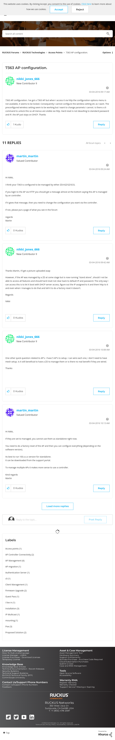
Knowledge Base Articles (14, 667)
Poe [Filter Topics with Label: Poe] (7, 626)
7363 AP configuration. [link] (77, 52)
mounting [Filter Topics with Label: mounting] (10, 620)
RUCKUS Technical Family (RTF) (17, 675)
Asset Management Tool (71, 653)
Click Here (86, 4)
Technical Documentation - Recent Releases (23, 669)
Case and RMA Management (73, 666)
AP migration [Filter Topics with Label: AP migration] (11, 566)
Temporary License (11, 659)
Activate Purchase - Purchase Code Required (81, 659)
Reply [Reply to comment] (101, 230)
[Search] (57, 33)
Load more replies (57, 506)
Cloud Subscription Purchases (74, 662)
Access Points (55, 52)
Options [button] (107, 52)
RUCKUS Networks (59, 703)
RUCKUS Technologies (33, 52)
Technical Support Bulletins (15, 673)
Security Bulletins (10, 671)
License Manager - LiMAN (14, 655)
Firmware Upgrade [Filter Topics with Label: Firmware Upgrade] (14, 590)
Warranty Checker (68, 685)
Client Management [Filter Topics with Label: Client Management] (15, 584)
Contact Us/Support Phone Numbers (20, 685)
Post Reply (95, 519)
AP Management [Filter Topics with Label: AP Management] (13, 560)
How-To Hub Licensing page (15, 653)
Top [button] (8, 732)
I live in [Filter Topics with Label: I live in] (8, 602)
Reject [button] (80, 9)
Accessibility (65, 675)
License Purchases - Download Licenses (21, 657)
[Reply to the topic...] (50, 520)
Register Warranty (68, 682)
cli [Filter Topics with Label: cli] (6, 578)
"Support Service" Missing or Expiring (77, 687)
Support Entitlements (70, 657)
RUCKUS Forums (10, 52)
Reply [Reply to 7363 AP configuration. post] (101, 124)
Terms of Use (40, 724)
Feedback (7, 687)
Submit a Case (66, 664)
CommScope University (13, 677)
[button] (59, 9)
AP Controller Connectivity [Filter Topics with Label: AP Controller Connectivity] (18, 554)
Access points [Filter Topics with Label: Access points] (12, 548)
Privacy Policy (51, 724)
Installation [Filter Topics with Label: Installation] (10, 608)
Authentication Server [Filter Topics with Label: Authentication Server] (16, 572)
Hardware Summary (69, 655)
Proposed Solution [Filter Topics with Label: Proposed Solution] (14, 632)
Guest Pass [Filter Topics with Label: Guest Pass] (10, 596)
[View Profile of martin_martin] (27, 156)
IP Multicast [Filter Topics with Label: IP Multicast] (11, 614)
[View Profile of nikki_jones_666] (28, 79)
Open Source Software (70, 673)
